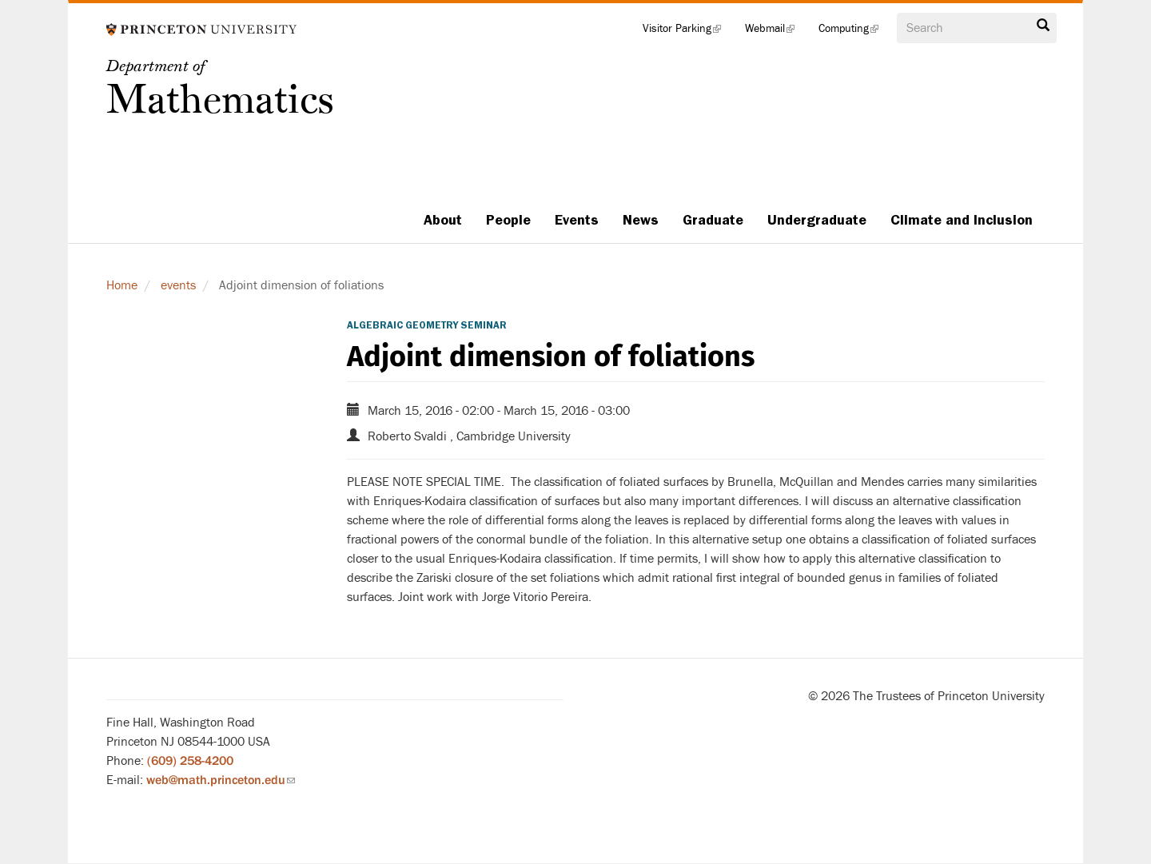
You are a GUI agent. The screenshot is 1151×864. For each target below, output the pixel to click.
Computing (854, 32)
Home (121, 285)
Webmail (775, 32)
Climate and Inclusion (961, 220)
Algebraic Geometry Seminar (427, 325)
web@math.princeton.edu (220, 780)
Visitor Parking (688, 32)
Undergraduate (816, 220)
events (178, 285)
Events (577, 220)
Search (1043, 25)
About (443, 220)
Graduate (713, 220)
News (641, 220)
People (508, 220)
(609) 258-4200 (190, 761)
